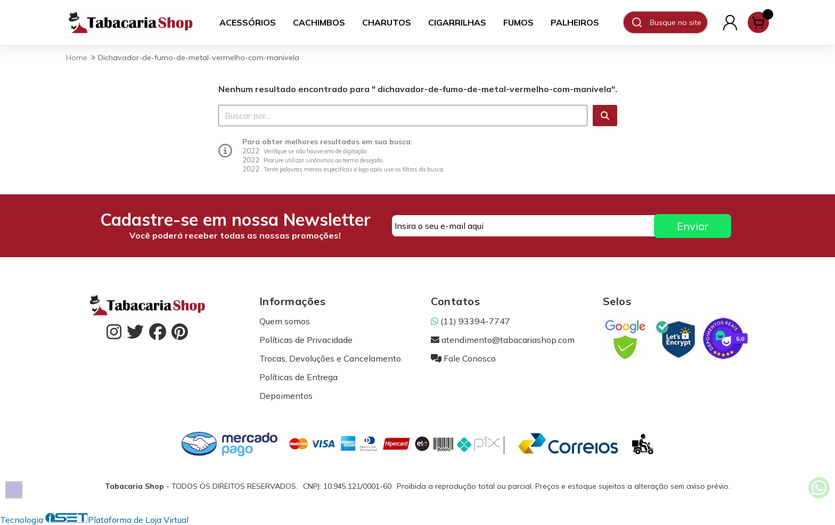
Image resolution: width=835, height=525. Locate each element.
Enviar (692, 226)
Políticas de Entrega (298, 377)
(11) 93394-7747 (470, 321)
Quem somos (284, 321)
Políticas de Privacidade (306, 339)
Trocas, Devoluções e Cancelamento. (331, 358)
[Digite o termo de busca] (678, 22)
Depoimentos (286, 395)
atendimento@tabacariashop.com (503, 339)
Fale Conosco (463, 358)
